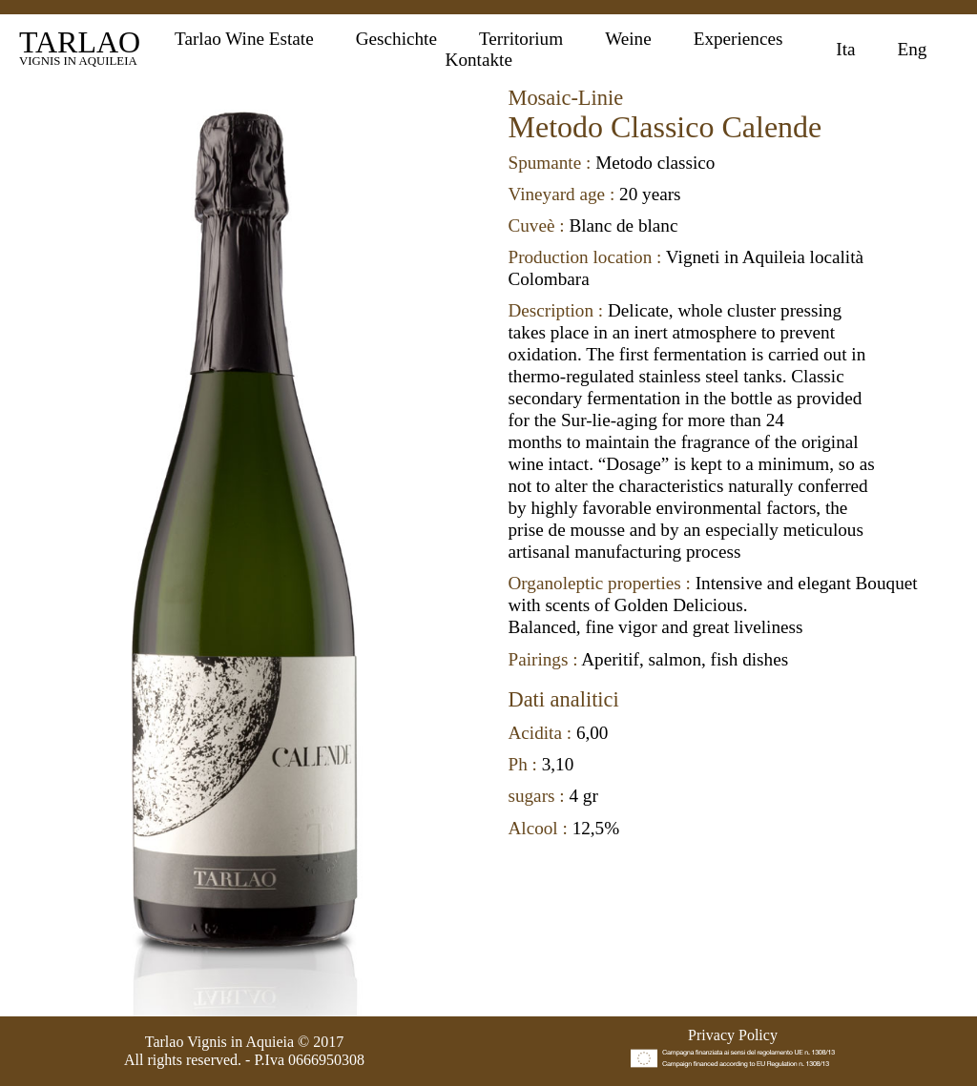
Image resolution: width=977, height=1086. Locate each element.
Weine (628, 39)
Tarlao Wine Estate (244, 39)
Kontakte (479, 60)
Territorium (521, 39)
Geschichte (396, 39)
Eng (912, 49)
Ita (845, 49)
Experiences (738, 39)
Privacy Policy (733, 1035)
